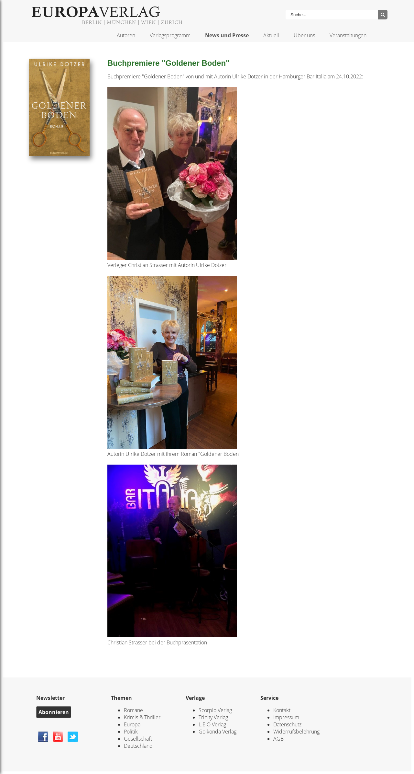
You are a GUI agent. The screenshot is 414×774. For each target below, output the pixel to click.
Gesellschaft (138, 738)
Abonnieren (53, 712)
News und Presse (227, 35)
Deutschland (138, 745)
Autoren (126, 35)
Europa (132, 724)
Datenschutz (287, 724)
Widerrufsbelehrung (296, 731)
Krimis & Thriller (142, 717)
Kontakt (281, 710)
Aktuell (271, 35)
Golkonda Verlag (217, 731)
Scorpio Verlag (215, 710)
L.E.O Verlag (212, 724)
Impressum (286, 717)
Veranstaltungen (348, 35)
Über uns (304, 35)
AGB (278, 738)
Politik (131, 731)
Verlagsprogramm (170, 35)
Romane (133, 710)
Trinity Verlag (213, 717)
